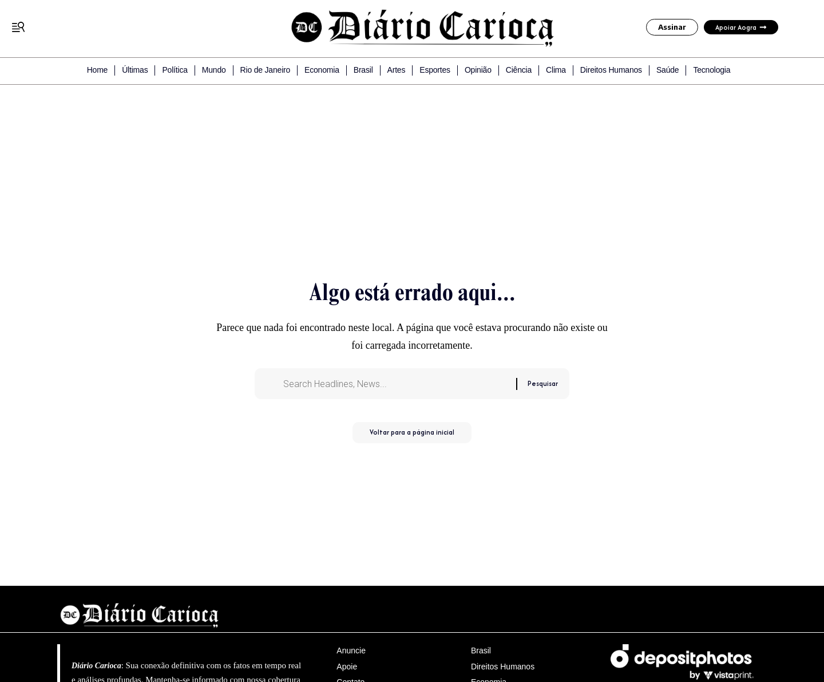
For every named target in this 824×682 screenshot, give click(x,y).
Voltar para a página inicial (412, 437)
